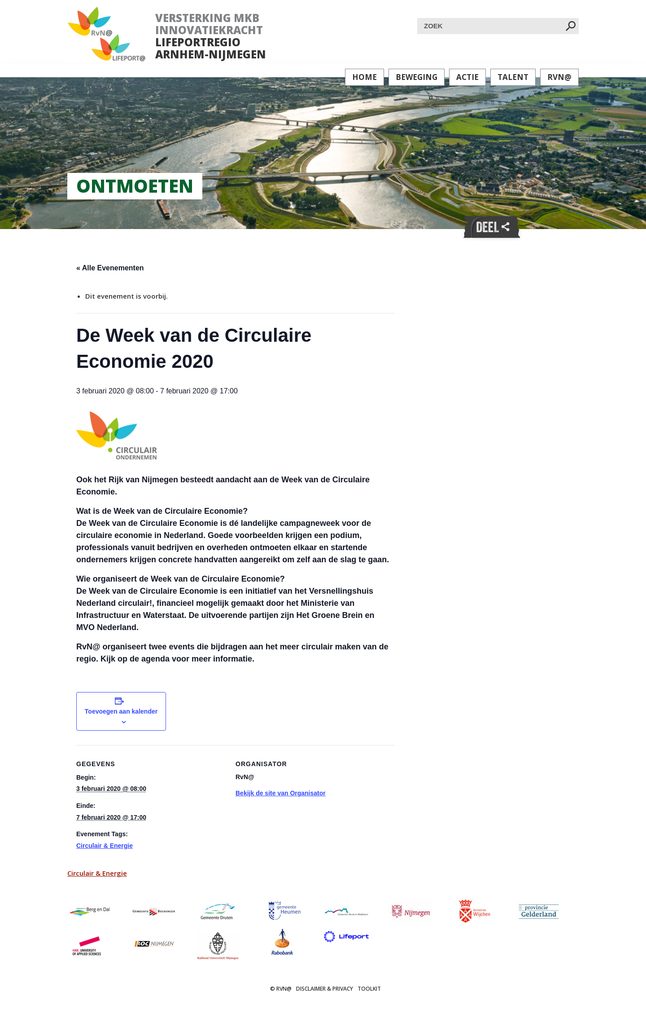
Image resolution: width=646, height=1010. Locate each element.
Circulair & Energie (104, 845)
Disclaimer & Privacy (324, 988)
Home (364, 77)
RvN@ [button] (559, 77)
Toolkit (369, 988)
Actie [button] (467, 77)
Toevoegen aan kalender (121, 711)
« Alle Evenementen (110, 268)
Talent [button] (513, 77)
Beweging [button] (416, 77)
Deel (491, 227)
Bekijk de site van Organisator (281, 793)
